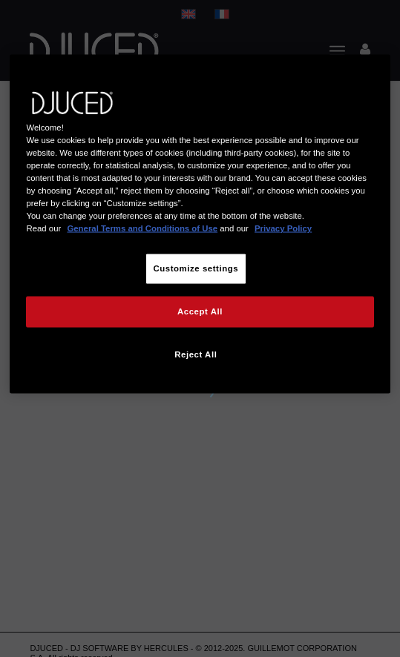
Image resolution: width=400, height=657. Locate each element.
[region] (200, 223)
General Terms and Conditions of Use (142, 228)
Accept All (200, 311)
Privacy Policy (283, 228)
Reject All (195, 354)
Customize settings (196, 268)
